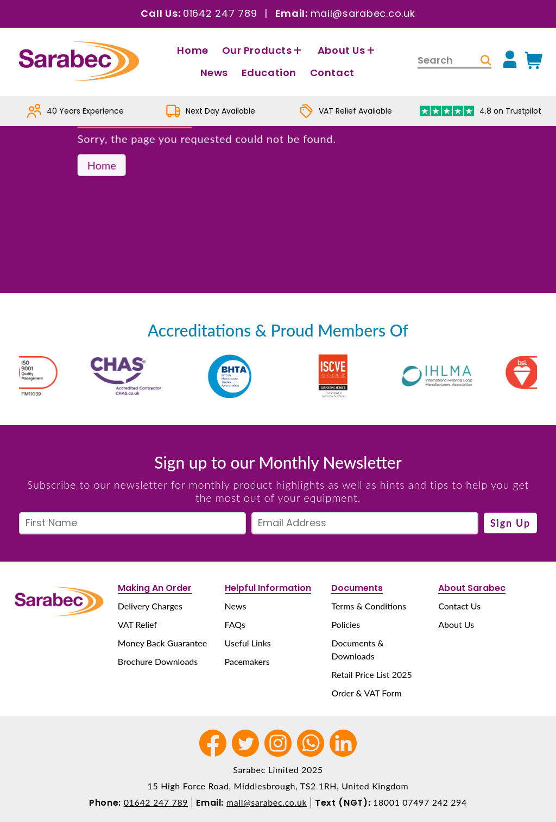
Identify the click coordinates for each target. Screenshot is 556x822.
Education (269, 72)
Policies (345, 624)
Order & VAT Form (366, 693)
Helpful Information (268, 588)
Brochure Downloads (158, 661)
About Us (347, 50)
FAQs (235, 624)
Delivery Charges (150, 606)
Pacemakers (247, 661)
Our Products (263, 50)
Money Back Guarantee (162, 643)
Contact (332, 72)
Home (192, 50)
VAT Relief (137, 624)
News (214, 72)
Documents (357, 588)
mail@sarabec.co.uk (363, 13)
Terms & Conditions (368, 606)
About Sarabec (472, 588)
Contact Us (459, 606)
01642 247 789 (220, 13)
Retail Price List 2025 (371, 674)
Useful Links (248, 643)
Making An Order (155, 588)
